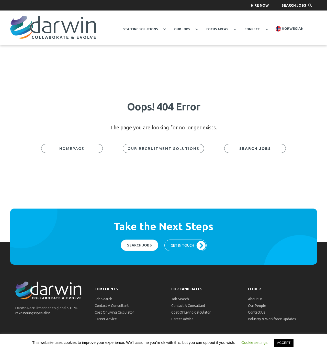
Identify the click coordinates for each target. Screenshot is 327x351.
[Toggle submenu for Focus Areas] (235, 29)
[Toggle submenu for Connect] (267, 29)
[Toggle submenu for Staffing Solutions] (164, 29)
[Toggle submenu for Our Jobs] (197, 29)
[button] (260, 5)
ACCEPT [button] (284, 343)
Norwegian (289, 29)
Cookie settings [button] (254, 342)
